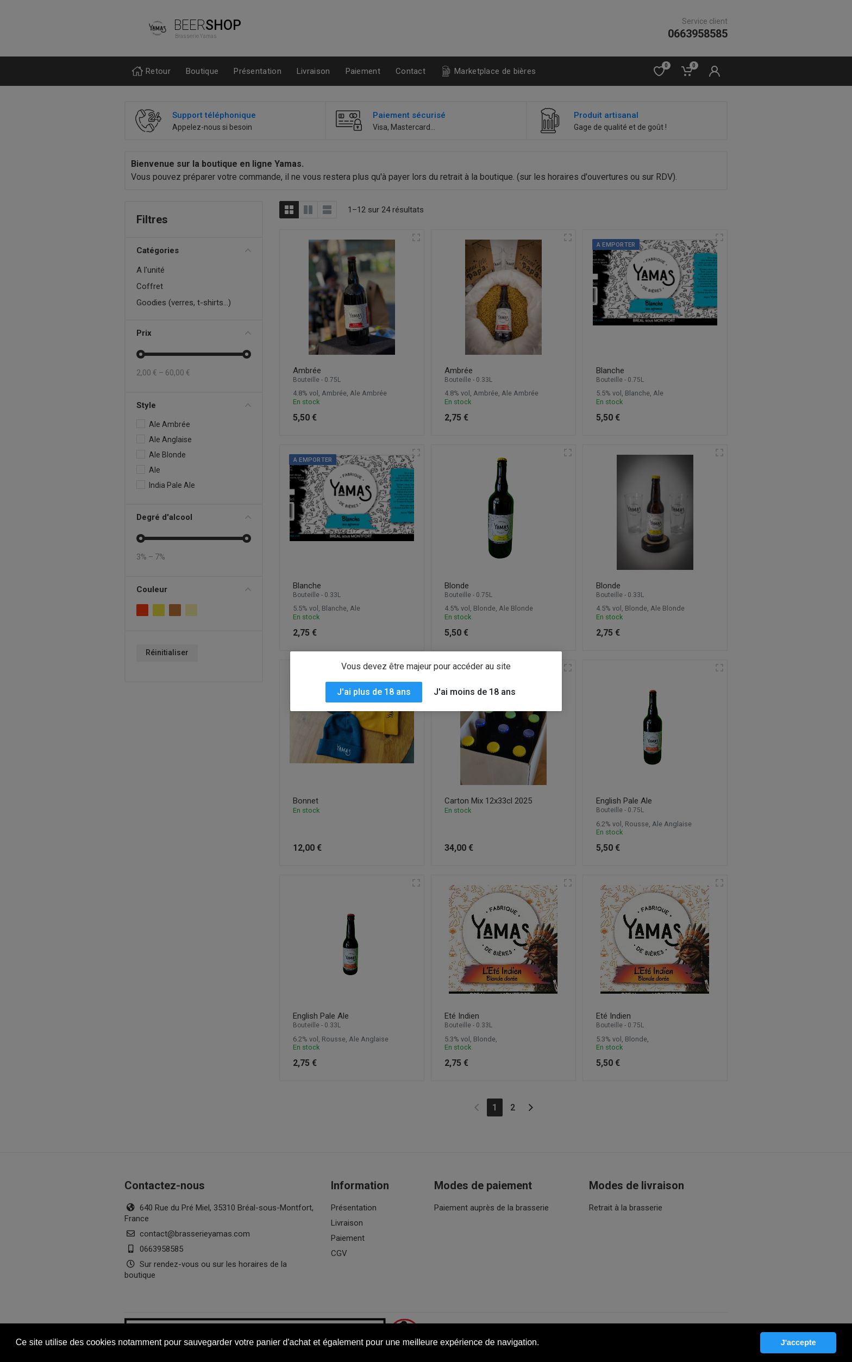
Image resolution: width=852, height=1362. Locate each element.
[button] (543, 1343)
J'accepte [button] (798, 1342)
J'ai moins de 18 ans (475, 692)
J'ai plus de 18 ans (374, 692)
